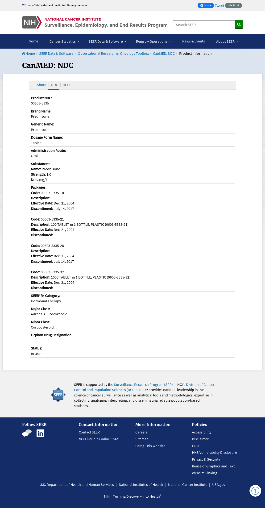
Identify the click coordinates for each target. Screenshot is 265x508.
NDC (54, 84)
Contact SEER (89, 432)
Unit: (34, 179)
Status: (36, 348)
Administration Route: (48, 150)
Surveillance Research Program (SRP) (143, 384)
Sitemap (142, 439)
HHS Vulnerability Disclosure (214, 452)
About (41, 84)
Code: (35, 192)
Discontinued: (42, 208)
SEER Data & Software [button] (106, 41)
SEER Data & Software (56, 53)
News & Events (193, 41)
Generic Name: (42, 124)
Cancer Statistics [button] (63, 41)
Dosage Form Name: (47, 137)
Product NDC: (41, 98)
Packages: (38, 187)
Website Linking (204, 473)
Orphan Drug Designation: (51, 335)
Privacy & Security (206, 459)
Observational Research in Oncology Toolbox (113, 53)
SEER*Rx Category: (45, 295)
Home (33, 41)
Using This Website (150, 445)
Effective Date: (42, 203)
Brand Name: (41, 111)
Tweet (219, 5)
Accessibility (201, 432)
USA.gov (218, 484)
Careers (141, 432)
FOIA (195, 445)
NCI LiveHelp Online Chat (98, 439)
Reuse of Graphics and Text (213, 466)
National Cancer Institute (187, 484)
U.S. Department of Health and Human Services (77, 484)
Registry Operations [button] (152, 41)
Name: (36, 169)
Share (207, 6)
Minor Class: (40, 322)
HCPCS (68, 84)
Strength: (38, 174)
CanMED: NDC (164, 53)
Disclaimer (200, 439)
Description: (40, 198)
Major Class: (40, 308)
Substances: (40, 163)
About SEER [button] (225, 41)
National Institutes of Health (141, 484)
